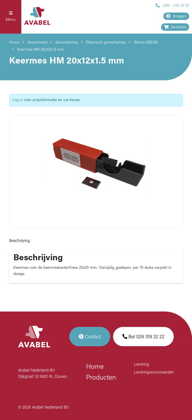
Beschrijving (19, 241)
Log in (17, 100)
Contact (90, 336)
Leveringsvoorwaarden (154, 372)
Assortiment (37, 42)
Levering (141, 364)
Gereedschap (66, 42)
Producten (101, 377)
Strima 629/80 (146, 42)
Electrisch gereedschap (106, 42)
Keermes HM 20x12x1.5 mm (40, 50)
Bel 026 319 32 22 (143, 336)
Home (14, 42)
